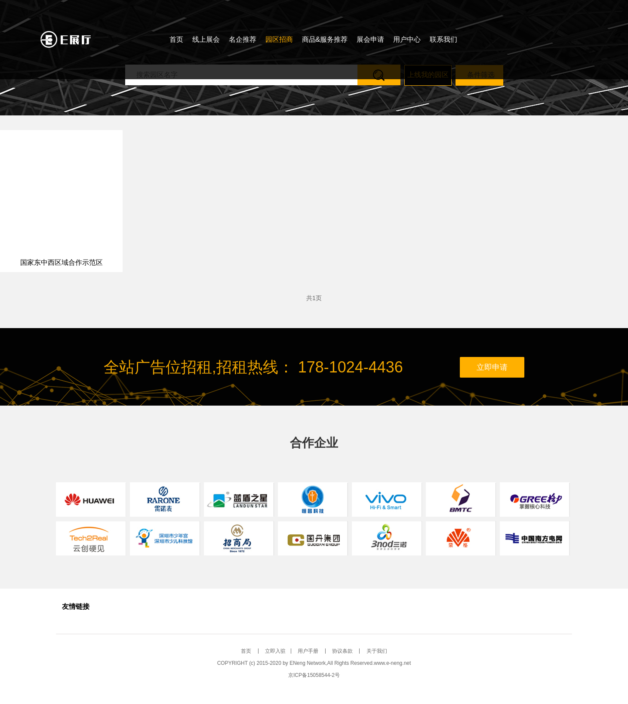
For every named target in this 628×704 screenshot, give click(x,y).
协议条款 (343, 651)
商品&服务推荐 (325, 39)
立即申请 (492, 367)
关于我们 (376, 651)
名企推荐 (242, 39)
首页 (176, 39)
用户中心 (407, 39)
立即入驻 (275, 651)
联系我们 (443, 39)
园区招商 (279, 39)
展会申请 (370, 39)
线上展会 (206, 39)
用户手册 (309, 651)
